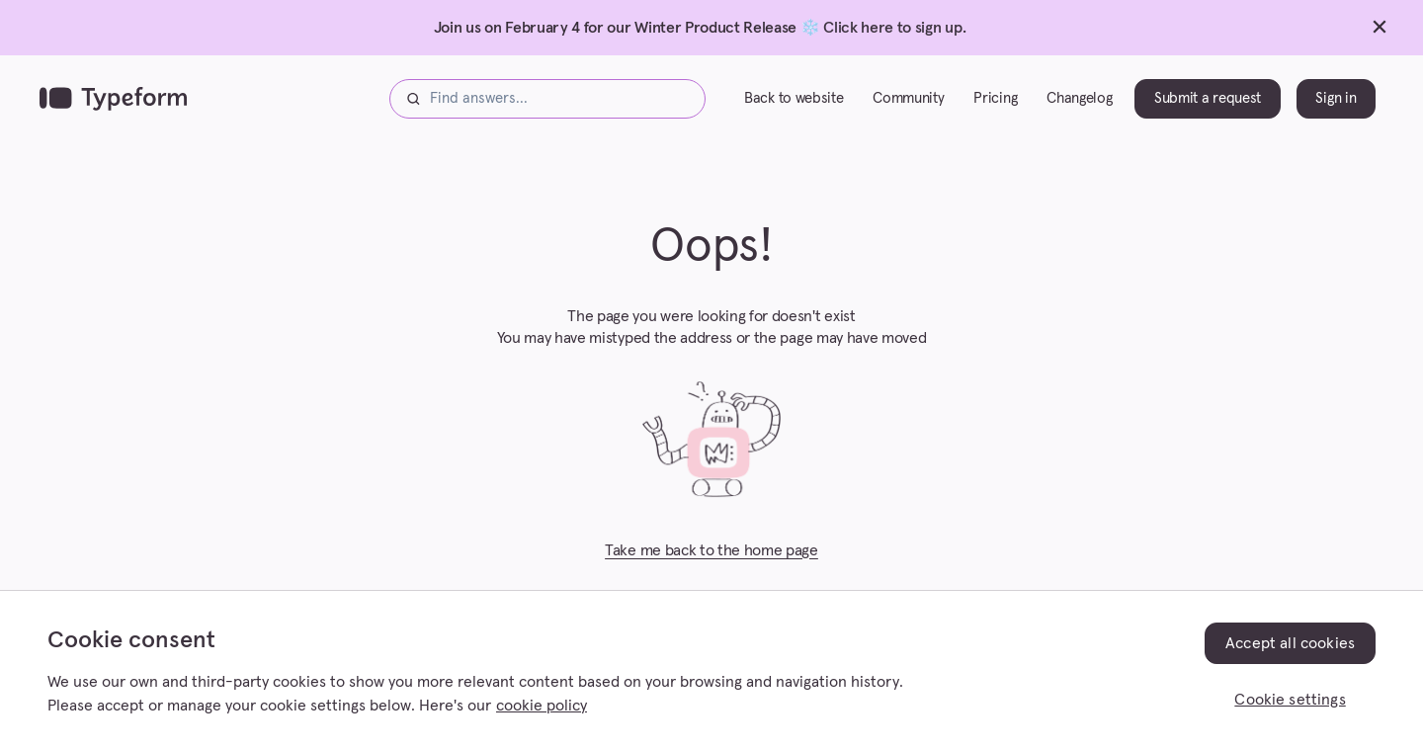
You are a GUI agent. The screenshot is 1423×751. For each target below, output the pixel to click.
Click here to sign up (892, 28)
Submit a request (1207, 98)
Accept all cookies (1290, 643)
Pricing (995, 98)
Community (908, 98)
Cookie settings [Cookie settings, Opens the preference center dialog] (1289, 700)
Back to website (793, 98)
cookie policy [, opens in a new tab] (541, 705)
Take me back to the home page (711, 550)
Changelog (1079, 98)
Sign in (1335, 98)
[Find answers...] (547, 99)
